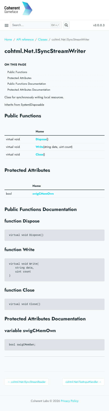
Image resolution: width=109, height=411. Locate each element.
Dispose (41, 139)
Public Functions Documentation (26, 84)
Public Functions (17, 72)
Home (8, 39)
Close (39, 154)
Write (39, 147)
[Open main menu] (6, 25)
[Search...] (36, 25)
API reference (25, 39)
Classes (42, 39)
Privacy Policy (69, 401)
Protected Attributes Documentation (28, 90)
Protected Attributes (19, 78)
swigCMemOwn (43, 193)
